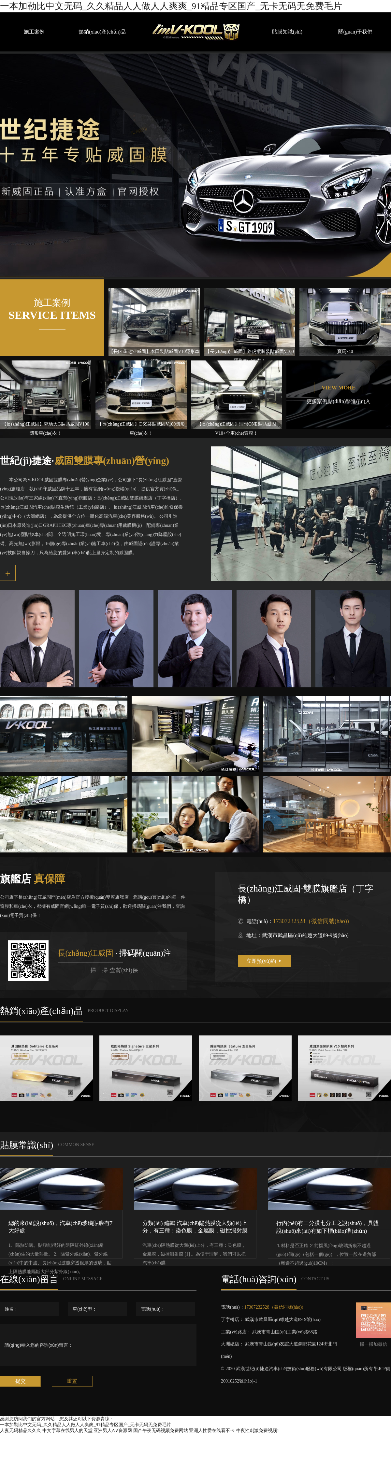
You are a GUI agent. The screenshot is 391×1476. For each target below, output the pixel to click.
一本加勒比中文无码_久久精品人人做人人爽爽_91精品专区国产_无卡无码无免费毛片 (171, 6)
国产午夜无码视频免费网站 (160, 1430)
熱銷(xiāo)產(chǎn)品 (102, 32)
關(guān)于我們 (355, 32)
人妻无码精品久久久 (20, 1430)
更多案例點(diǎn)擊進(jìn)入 (338, 401)
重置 (72, 1381)
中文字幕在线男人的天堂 (67, 1430)
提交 (20, 1381)
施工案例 (34, 32)
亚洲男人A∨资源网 (113, 1430)
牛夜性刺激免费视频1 (257, 1430)
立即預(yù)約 (264, 961)
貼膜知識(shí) (287, 32)
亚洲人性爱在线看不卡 (212, 1430)
